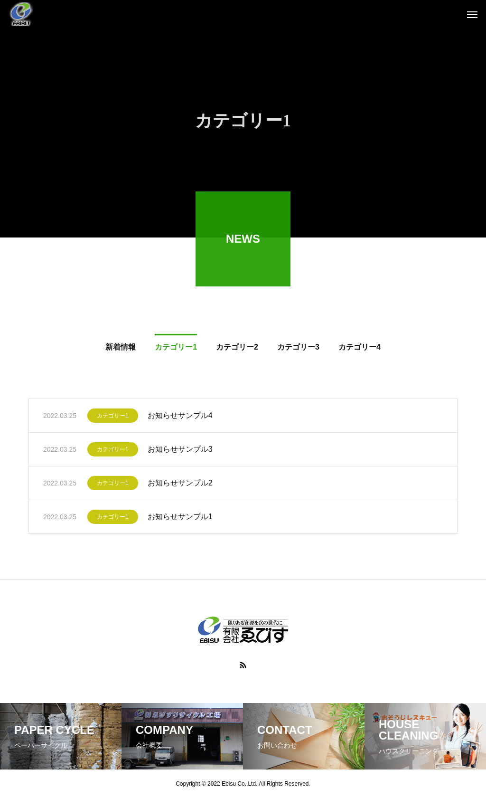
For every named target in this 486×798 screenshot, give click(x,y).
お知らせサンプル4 (180, 417)
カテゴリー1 (113, 417)
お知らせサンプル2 (180, 485)
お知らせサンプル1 (180, 518)
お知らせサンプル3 (180, 451)
